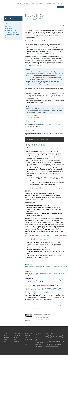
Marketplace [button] (47, 3)
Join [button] (62, 3)
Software (19, 3)
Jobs (15, 339)
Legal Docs (37, 337)
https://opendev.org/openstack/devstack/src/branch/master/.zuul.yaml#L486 (46, 266)
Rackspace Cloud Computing (52, 346)
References (8, 36)
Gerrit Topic (8, 28)
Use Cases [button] (26, 3)
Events (15, 337)
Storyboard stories (32, 115)
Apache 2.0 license (51, 343)
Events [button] (32, 3)
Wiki (26, 345)
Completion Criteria (10, 30)
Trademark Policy (39, 342)
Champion (8, 26)
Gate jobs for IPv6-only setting (15, 34)
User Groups (17, 335)
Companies (16, 341)
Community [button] (39, 3)
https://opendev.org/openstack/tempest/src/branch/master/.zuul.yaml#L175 (46, 273)
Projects (5, 335)
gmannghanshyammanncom (48, 124)
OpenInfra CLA (38, 346)
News (5, 343)
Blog (54, 3)
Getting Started (28, 339)
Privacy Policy (38, 344)
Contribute (16, 343)
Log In (60, 7)
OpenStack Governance (15, 18)
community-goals (45, 285)
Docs (58, 3)
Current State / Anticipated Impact (14, 38)
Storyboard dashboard (33, 117)
